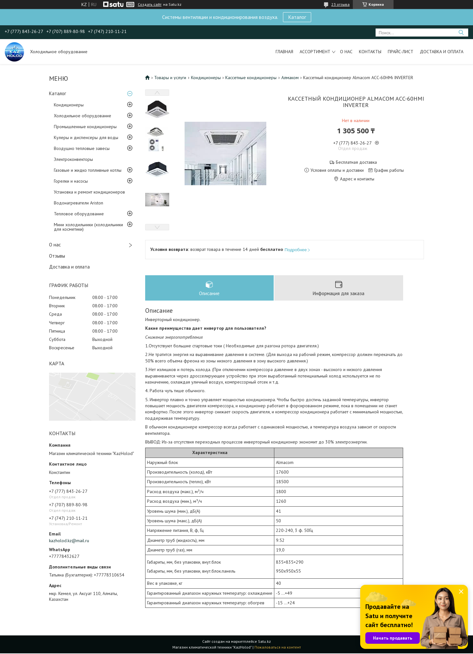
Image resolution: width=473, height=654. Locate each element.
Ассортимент (315, 51)
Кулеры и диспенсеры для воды (86, 137)
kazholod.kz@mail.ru (69, 540)
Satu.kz (264, 642)
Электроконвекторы (73, 159)
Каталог (297, 17)
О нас (346, 51)
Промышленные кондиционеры (85, 126)
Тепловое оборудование (79, 214)
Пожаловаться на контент (277, 647)
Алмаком (290, 77)
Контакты (370, 51)
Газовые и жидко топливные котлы (87, 170)
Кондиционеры (69, 105)
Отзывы (57, 256)
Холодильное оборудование (82, 116)
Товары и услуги (170, 77)
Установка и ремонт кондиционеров (89, 192)
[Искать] (461, 33)
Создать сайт (150, 4)
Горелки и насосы (71, 181)
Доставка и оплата (441, 51)
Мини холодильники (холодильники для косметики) (88, 227)
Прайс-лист (400, 51)
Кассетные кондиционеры (251, 77)
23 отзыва (340, 4)
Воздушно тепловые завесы (82, 148)
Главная (284, 51)
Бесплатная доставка (356, 162)
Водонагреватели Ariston (78, 203)
